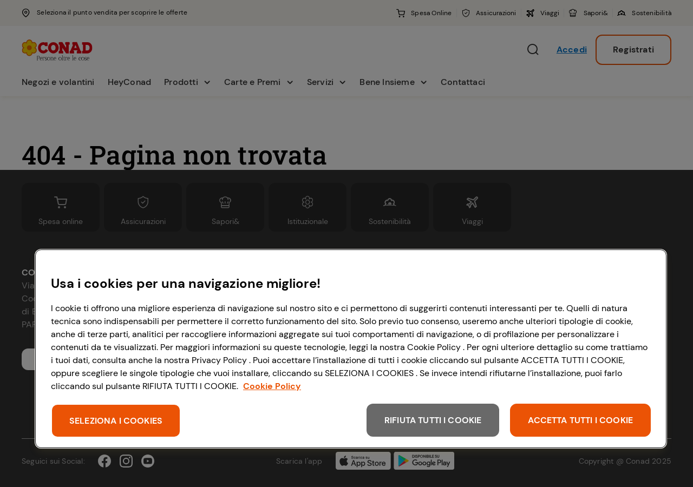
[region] (351, 349)
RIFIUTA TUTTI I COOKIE (433, 420)
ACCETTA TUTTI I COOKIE (580, 420)
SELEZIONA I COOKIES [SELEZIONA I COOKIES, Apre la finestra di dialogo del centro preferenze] (115, 420)
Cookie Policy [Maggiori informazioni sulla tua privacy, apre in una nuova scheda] (272, 386)
